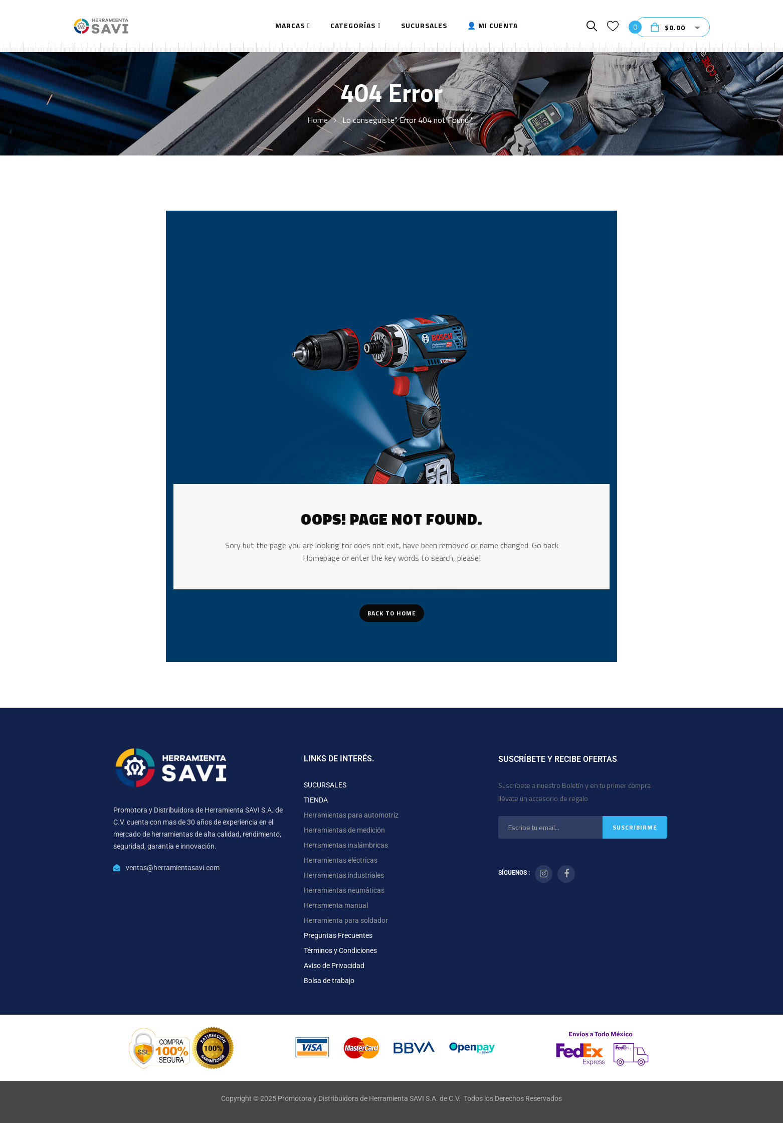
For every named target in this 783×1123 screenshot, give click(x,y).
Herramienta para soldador (346, 920)
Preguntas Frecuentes (338, 935)
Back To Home (391, 613)
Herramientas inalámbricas (346, 845)
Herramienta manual (336, 905)
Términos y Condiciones (340, 950)
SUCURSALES (325, 785)
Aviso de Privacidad (334, 965)
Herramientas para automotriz (351, 815)
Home (317, 120)
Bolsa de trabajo (329, 981)
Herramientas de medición (344, 830)
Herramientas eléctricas (340, 860)
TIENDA (316, 800)
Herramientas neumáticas (344, 890)
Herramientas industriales (344, 875)
